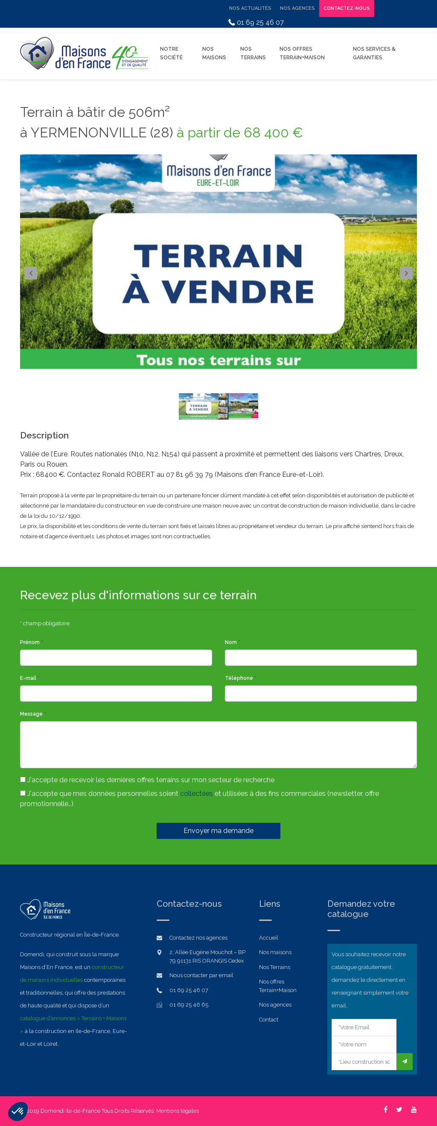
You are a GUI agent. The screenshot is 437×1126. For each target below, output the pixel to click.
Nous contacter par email (201, 975)
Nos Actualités (250, 8)
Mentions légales (177, 1111)
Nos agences (275, 1004)
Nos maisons (275, 952)
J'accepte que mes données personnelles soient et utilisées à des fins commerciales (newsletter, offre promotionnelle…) (199, 798)
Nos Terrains (253, 53)
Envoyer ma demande (218, 831)
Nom (232, 642)
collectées (196, 793)
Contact (268, 1019)
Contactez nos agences (198, 937)
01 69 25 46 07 (256, 22)
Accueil (268, 937)
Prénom (31, 642)
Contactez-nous (346, 8)
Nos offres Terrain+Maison (302, 53)
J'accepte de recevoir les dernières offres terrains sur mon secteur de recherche (147, 780)
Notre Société (171, 53)
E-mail (30, 678)
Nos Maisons (214, 53)
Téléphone (240, 678)
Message (33, 714)
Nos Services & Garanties (374, 53)
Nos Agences (297, 8)
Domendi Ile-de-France (70, 1111)
